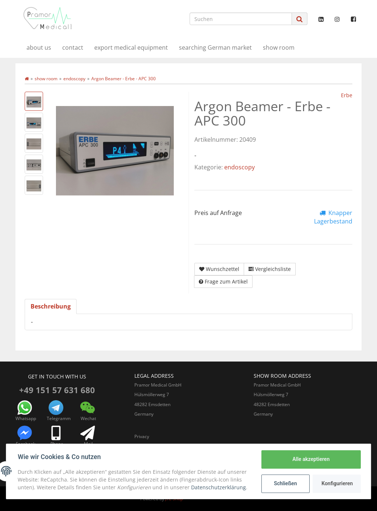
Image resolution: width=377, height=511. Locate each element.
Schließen (285, 483)
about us (39, 47)
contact (72, 47)
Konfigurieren (337, 483)
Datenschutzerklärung (218, 487)
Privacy (141, 436)
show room (279, 47)
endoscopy (239, 167)
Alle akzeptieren (310, 459)
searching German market (215, 47)
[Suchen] (241, 19)
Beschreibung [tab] (51, 306)
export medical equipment (131, 47)
